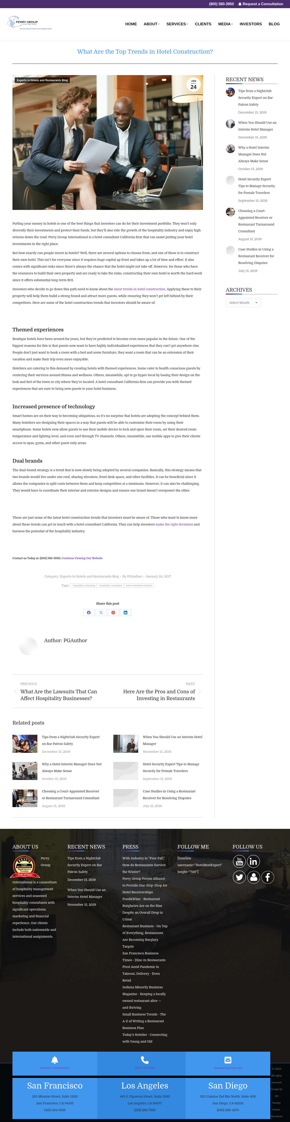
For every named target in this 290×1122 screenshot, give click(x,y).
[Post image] (24, 744)
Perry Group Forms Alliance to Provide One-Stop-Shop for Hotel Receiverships (145, 885)
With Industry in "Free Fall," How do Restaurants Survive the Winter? (144, 865)
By (132, 576)
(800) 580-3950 (145, 1068)
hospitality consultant (110, 585)
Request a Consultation (55, 1068)
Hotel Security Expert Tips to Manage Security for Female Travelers (171, 767)
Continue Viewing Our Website (82, 558)
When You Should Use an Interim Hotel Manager (172, 740)
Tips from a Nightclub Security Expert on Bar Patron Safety (71, 740)
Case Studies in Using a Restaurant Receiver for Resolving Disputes (169, 794)
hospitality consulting (83, 585)
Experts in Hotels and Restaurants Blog (42, 80)
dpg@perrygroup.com (228, 1068)
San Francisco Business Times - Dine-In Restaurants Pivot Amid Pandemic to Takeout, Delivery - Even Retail (144, 966)
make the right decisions (174, 524)
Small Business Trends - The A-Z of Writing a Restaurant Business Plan (144, 1021)
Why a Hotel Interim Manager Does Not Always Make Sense (72, 767)
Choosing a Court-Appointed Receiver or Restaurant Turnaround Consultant (70, 794)
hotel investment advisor (139, 585)
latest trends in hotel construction (139, 289)
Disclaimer (276, 1116)
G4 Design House (276, 1102)
